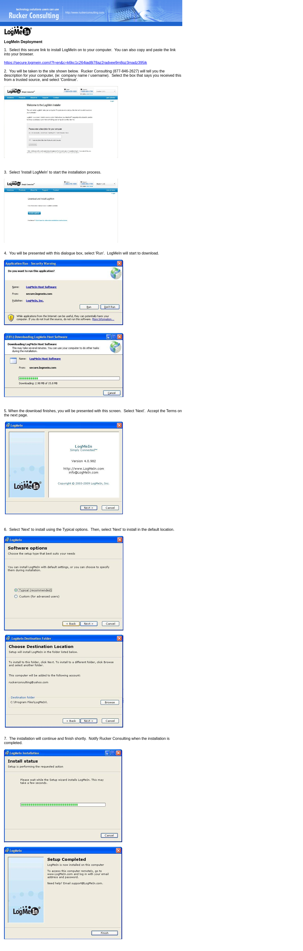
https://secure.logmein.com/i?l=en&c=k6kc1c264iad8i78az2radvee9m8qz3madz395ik (75, 63)
